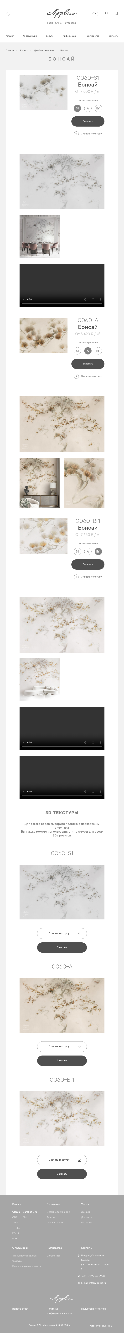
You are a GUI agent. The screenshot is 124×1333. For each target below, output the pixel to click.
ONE (15, 1217)
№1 (25, 1217)
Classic (16, 1212)
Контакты (113, 36)
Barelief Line (30, 1212)
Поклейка (86, 1222)
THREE (16, 1228)
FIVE (15, 1238)
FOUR (15, 1233)
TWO (15, 1222)
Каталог (10, 36)
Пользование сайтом (93, 1308)
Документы (53, 1255)
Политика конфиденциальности (59, 1311)
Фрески (51, 1217)
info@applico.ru (97, 1283)
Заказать (88, 121)
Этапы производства (24, 1255)
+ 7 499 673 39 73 (96, 1276)
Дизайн (85, 1212)
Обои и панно (55, 1222)
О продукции (30, 36)
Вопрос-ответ (20, 1308)
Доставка (86, 1217)
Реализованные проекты (26, 1266)
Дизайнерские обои (58, 1212)
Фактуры (17, 1261)
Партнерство (92, 36)
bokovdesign (105, 1326)
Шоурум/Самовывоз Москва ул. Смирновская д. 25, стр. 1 (96, 1262)
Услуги (49, 36)
